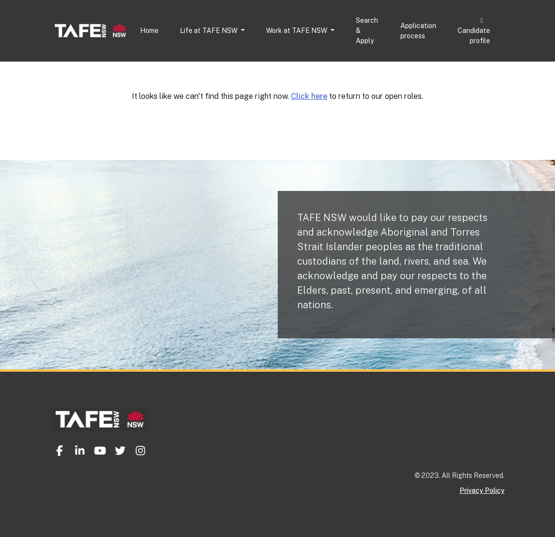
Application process (418, 31)
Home (149, 30)
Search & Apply (367, 30)
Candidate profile (474, 31)
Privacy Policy (482, 490)
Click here (309, 96)
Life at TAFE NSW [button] (209, 30)
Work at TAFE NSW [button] (297, 30)
